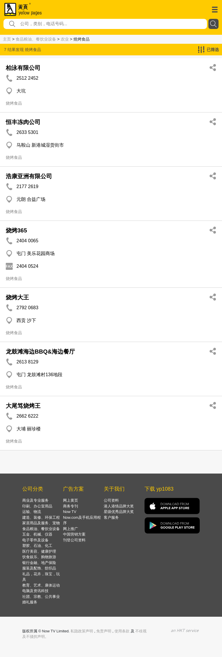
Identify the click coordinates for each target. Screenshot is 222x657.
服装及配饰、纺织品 (39, 568)
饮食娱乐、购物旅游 (39, 557)
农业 (65, 39)
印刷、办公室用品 (37, 506)
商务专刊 (70, 506)
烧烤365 (16, 230)
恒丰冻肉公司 (23, 122)
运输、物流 (31, 511)
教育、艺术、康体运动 (41, 585)
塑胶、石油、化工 (37, 545)
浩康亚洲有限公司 (29, 176)
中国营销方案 (74, 534)
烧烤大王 (17, 297)
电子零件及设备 (35, 540)
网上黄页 (70, 500)
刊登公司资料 (74, 540)
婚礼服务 (29, 602)
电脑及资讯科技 (35, 591)
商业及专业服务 (35, 500)
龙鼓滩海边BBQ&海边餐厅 (40, 351)
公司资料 (111, 500)
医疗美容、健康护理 (39, 551)
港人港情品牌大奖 (119, 506)
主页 (7, 39)
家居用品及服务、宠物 (41, 523)
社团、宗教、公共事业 (41, 596)
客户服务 (111, 517)
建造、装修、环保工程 (41, 517)
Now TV (69, 511)
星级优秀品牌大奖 (119, 511)
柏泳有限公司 (23, 68)
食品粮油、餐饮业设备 (36, 39)
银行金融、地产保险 (39, 562)
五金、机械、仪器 (37, 534)
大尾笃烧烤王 (23, 406)
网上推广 (70, 529)
